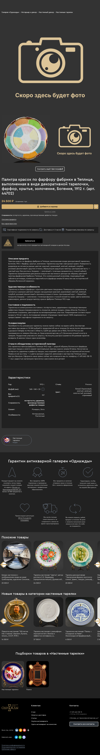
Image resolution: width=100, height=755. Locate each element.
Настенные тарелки (64, 12)
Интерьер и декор (29, 12)
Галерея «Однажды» (10, 12)
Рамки (29, 689)
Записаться (30, 241)
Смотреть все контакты (83, 724)
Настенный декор (46, 12)
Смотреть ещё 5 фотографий (50, 169)
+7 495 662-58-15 (76, 712)
